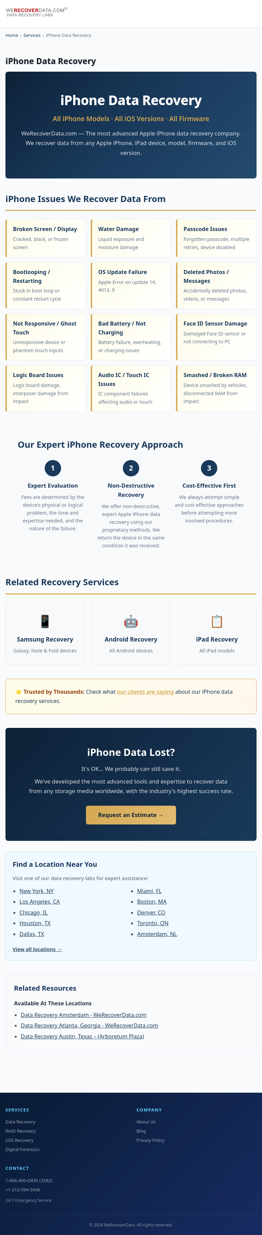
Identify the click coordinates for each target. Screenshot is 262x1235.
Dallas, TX (31, 934)
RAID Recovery (20, 1131)
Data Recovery (20, 1122)
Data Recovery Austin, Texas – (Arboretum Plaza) (82, 1036)
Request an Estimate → (131, 815)
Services (32, 35)
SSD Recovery (19, 1140)
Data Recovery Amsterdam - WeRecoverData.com (83, 1015)
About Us (146, 1122)
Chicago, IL (33, 912)
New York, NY (36, 891)
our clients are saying (145, 691)
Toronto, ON (153, 923)
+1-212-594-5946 (22, 1190)
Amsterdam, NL (157, 934)
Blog (141, 1131)
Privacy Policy (150, 1140)
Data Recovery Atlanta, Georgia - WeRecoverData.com (89, 1025)
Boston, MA (151, 901)
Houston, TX (34, 923)
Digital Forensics (22, 1149)
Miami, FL (149, 891)
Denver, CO (151, 912)
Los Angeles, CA (39, 901)
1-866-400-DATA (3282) (28, 1180)
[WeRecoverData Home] (39, 13)
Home (11, 35)
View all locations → (37, 949)
